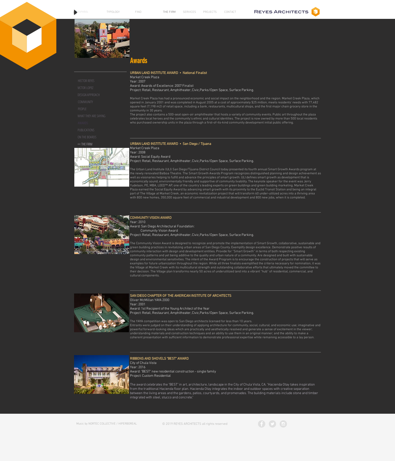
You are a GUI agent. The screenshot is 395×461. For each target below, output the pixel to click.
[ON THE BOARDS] (92, 137)
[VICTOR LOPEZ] (92, 87)
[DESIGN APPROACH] (92, 94)
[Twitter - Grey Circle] (272, 424)
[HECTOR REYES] (92, 80)
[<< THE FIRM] (92, 144)
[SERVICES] (189, 12)
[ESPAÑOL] (82, 12)
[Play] (75, 12)
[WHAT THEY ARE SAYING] (92, 115)
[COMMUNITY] (92, 101)
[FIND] (138, 12)
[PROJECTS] (210, 12)
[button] (92, 123)
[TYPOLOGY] (113, 12)
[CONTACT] (230, 12)
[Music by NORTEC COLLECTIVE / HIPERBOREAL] (106, 424)
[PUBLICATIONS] (92, 130)
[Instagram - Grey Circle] (283, 424)
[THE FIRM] (169, 12)
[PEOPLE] (92, 108)
